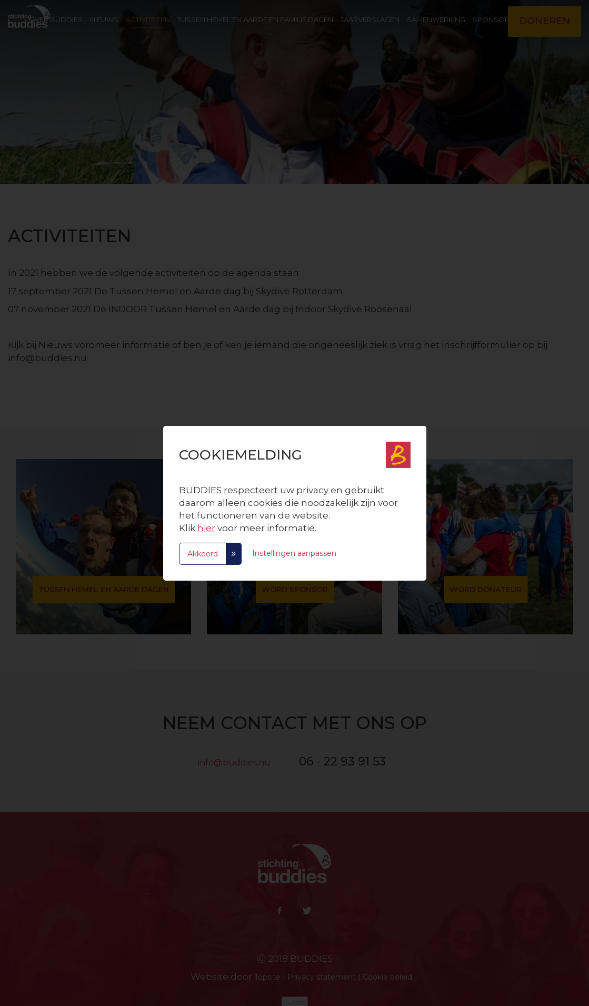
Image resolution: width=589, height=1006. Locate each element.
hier (206, 528)
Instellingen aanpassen (294, 552)
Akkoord (202, 554)
